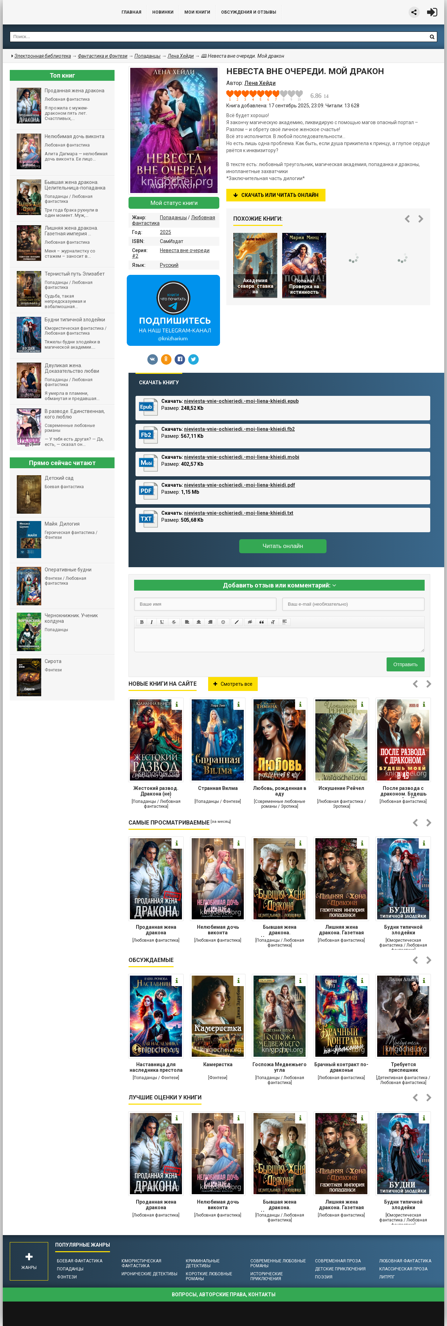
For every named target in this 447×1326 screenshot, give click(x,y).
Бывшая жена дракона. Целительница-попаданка (280, 930)
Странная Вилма (218, 788)
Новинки (163, 12)
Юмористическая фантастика (141, 1263)
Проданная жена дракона (156, 929)
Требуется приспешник (403, 1067)
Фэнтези (67, 1277)
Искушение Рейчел (341, 788)
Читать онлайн (283, 546)
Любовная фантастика (405, 1261)
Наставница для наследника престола (156, 1067)
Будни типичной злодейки (403, 929)
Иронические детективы (149, 1273)
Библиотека (55, 12)
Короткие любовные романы (209, 1276)
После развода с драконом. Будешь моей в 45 (403, 791)
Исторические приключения (266, 1276)
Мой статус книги (174, 202)
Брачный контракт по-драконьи (341, 1067)
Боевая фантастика (79, 1261)
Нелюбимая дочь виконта (218, 929)
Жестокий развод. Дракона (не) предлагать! (155, 791)
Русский (169, 265)
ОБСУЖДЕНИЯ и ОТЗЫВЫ (248, 12)
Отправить (406, 664)
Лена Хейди (181, 56)
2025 (165, 232)
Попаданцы (173, 217)
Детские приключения (340, 1269)
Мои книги (197, 12)
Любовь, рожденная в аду (279, 791)
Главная (131, 12)
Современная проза (338, 1261)
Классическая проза (403, 1269)
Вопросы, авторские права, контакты (224, 1294)
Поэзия (323, 1277)
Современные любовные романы (278, 1263)
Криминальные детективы (203, 1263)
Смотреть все (232, 684)
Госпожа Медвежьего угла (279, 1067)
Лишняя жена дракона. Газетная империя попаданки (341, 930)
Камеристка (218, 1064)
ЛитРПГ (387, 1277)
